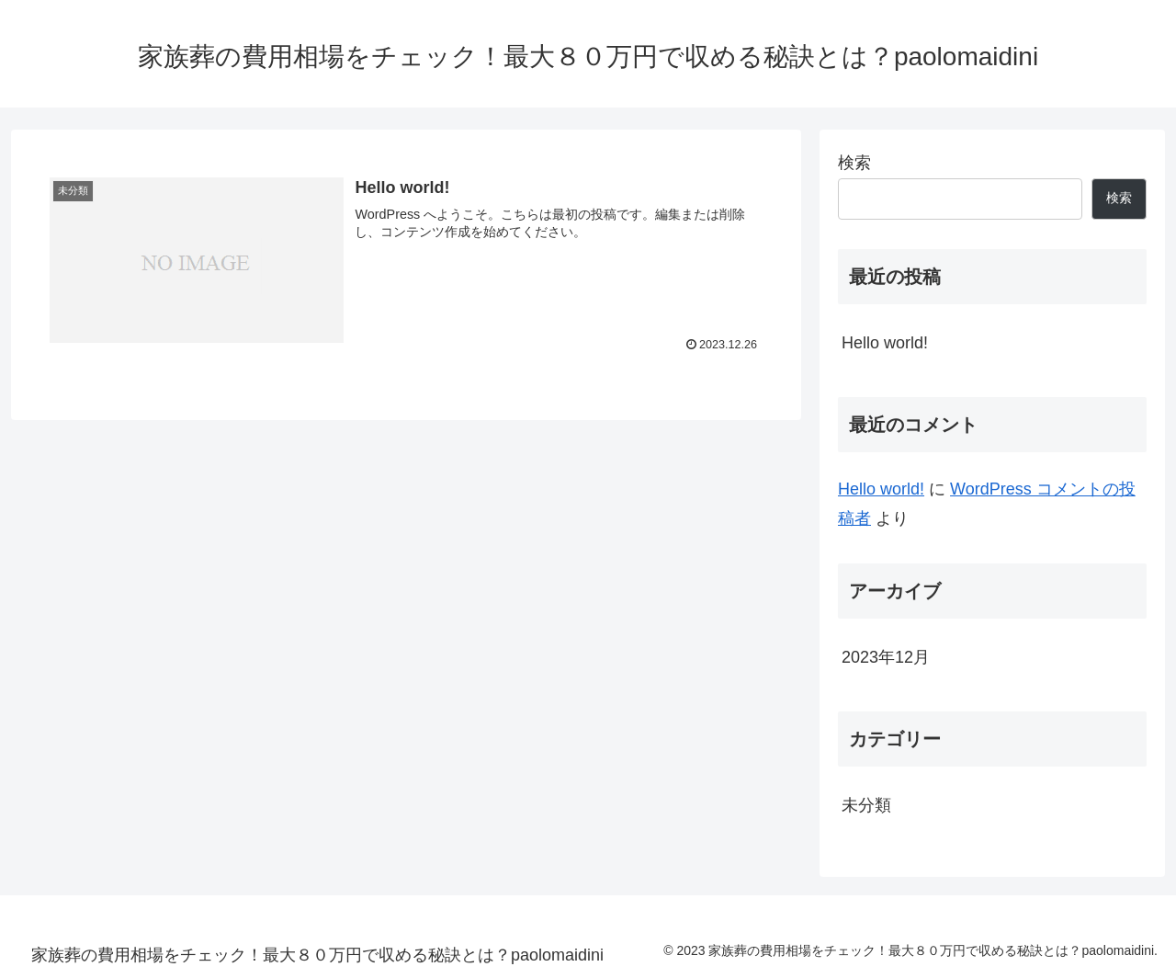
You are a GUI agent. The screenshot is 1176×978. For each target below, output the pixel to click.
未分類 (866, 805)
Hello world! (885, 343)
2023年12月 (886, 657)
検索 (854, 163)
